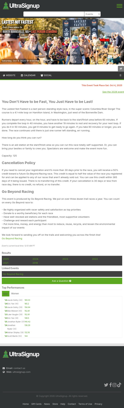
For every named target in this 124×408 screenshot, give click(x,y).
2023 (65, 258)
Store (55, 404)
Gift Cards (36, 404)
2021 (5, 262)
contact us (19, 368)
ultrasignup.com (21, 371)
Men (5, 294)
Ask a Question (61, 281)
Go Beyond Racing (12, 238)
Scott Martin (12, 336)
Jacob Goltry (12, 300)
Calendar (28, 75)
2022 (95, 258)
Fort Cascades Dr (12, 27)
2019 (35, 262)
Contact (72, 404)
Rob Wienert (12, 311)
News (47, 404)
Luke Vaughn (12, 314)
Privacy (98, 404)
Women (15, 293)
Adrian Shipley (13, 332)
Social (46, 75)
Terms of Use (85, 404)
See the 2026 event (113, 91)
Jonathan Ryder (14, 322)
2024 (35, 258)
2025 (6, 258)
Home (26, 404)
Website (9, 75)
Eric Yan (10, 304)
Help (62, 404)
